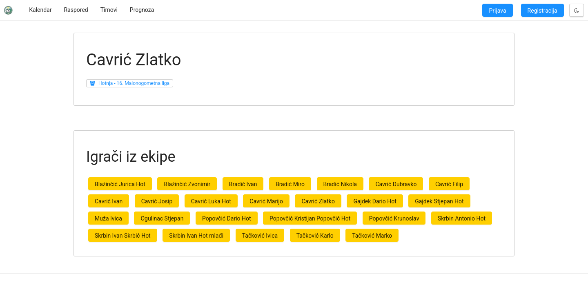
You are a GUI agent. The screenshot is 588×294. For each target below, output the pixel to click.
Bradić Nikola (340, 184)
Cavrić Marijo (266, 201)
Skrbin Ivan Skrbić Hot (123, 235)
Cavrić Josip (157, 201)
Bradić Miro (290, 184)
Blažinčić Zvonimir (187, 184)
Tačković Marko (372, 235)
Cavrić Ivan (108, 201)
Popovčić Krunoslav (394, 218)
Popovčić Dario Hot (226, 218)
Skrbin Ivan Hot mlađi (196, 235)
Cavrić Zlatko (317, 201)
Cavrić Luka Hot (211, 201)
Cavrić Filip (449, 184)
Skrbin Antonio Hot (462, 218)
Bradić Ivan (243, 184)
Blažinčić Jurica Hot (120, 184)
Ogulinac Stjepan (161, 218)
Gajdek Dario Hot (374, 201)
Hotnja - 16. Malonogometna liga (133, 83)
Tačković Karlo (315, 235)
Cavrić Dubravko (395, 184)
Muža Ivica (108, 218)
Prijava (497, 10)
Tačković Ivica (260, 235)
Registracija (542, 10)
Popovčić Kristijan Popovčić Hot (310, 218)
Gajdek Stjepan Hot (439, 201)
